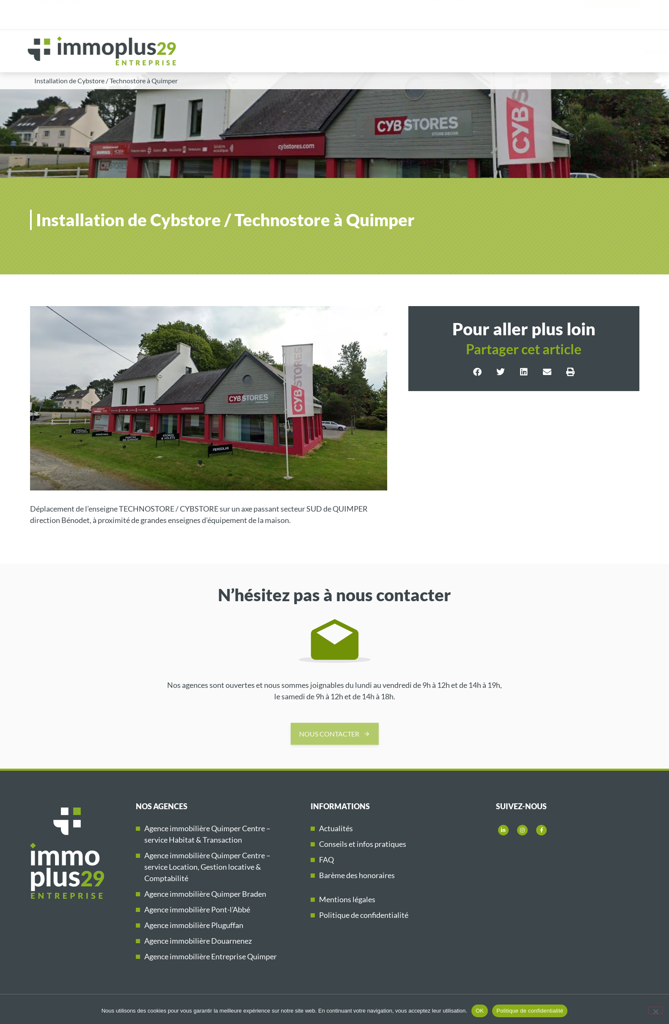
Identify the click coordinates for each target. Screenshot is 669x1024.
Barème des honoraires (357, 875)
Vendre (485, 51)
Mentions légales (347, 899)
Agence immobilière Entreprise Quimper (210, 956)
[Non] (655, 1010)
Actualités (336, 828)
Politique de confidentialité (363, 915)
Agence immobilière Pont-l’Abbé (197, 909)
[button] (477, 372)
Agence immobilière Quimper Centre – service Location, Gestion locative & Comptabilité (207, 867)
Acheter (393, 51)
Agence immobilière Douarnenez (198, 940)
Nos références (541, 51)
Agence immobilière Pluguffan (193, 925)
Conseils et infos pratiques (362, 844)
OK (480, 1011)
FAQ (326, 859)
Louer (440, 51)
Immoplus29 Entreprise (620, 51)
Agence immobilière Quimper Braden (205, 893)
